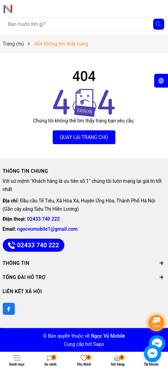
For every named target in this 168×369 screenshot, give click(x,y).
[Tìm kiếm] (158, 24)
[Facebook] (9, 309)
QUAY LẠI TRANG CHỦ (84, 137)
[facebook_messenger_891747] (152, 353)
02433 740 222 (43, 219)
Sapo (98, 344)
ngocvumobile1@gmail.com (47, 229)
